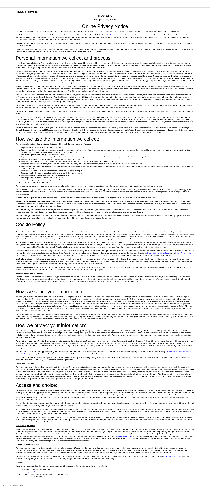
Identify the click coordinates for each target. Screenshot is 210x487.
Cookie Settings (6, 485)
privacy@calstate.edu (123, 436)
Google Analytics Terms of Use (158, 253)
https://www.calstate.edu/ (172, 456)
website (102, 354)
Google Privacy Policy (183, 253)
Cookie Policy (18, 485)
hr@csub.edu (31, 472)
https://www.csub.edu (113, 35)
